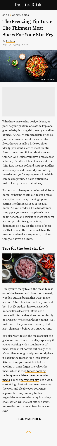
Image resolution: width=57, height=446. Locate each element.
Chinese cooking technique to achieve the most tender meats (25, 375)
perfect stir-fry (30, 380)
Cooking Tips (20, 15)
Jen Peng (10, 41)
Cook (5, 15)
